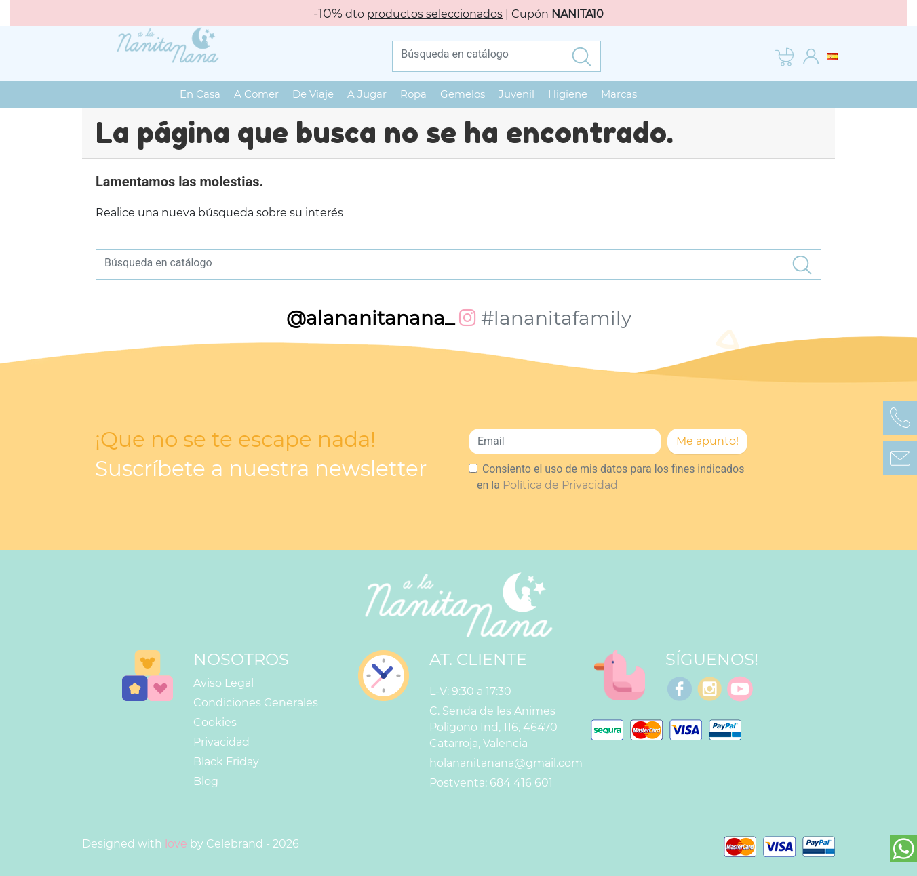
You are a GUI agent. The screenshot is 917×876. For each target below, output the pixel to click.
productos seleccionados (435, 13)
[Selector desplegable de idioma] (832, 55)
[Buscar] (477, 54)
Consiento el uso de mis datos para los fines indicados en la (611, 473)
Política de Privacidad (560, 481)
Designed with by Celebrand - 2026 (190, 840)
